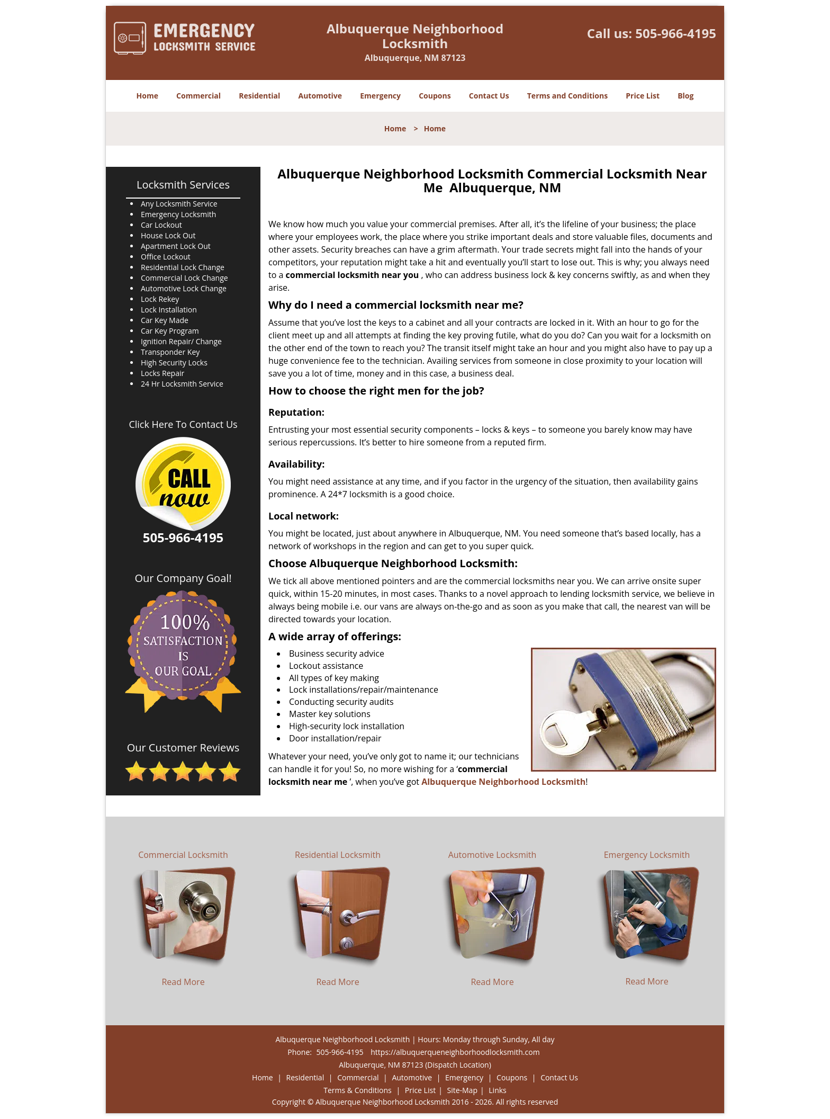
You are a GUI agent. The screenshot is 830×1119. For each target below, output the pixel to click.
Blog (685, 96)
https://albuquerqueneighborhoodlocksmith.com (455, 1052)
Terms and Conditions (567, 96)
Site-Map (462, 1090)
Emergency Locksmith (647, 855)
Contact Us (489, 96)
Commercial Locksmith (183, 855)
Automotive (320, 96)
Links (497, 1090)
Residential (259, 96)
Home (147, 96)
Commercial (198, 96)
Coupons (434, 96)
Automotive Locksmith (492, 855)
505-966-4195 (675, 33)
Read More (182, 982)
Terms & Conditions (357, 1090)
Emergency (380, 96)
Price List (643, 96)
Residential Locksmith (338, 855)
